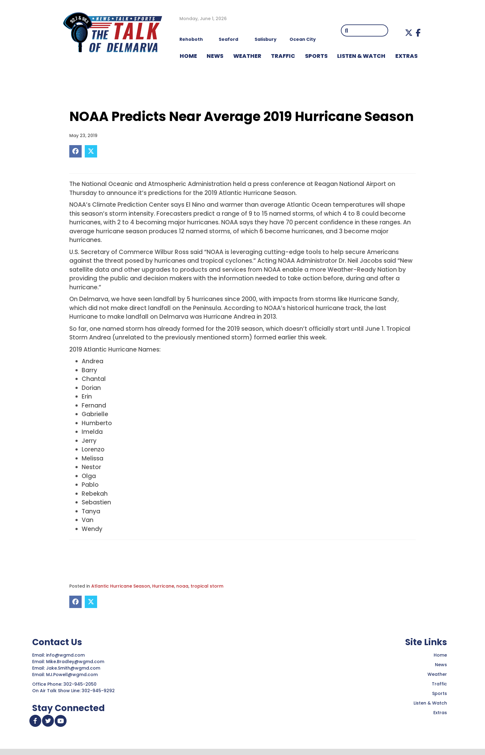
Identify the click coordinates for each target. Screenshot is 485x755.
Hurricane (163, 586)
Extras (440, 713)
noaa (182, 586)
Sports (316, 56)
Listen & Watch (430, 703)
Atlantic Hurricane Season (120, 586)
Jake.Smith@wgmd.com (73, 668)
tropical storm (207, 586)
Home (440, 655)
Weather (437, 674)
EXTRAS (406, 56)
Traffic (439, 684)
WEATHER (247, 56)
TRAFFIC (283, 56)
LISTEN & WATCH (361, 56)
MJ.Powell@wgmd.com (73, 674)
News (441, 665)
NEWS (215, 56)
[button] (409, 33)
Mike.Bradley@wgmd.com (75, 661)
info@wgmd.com (66, 655)
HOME (188, 56)
